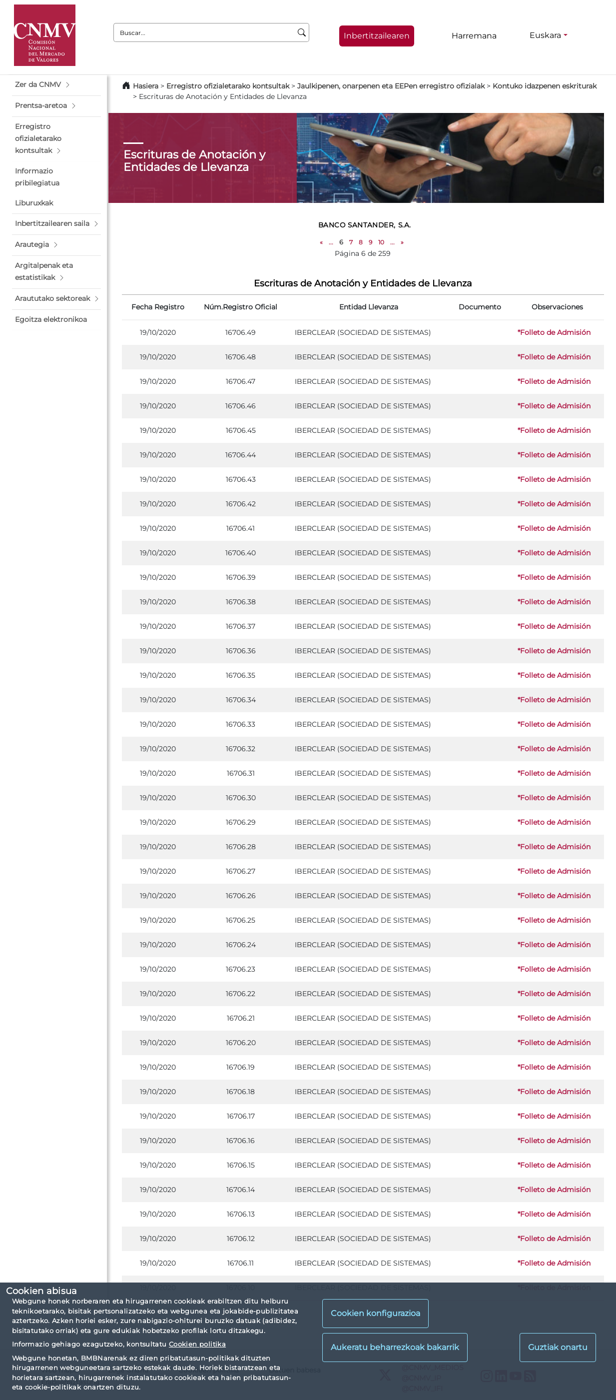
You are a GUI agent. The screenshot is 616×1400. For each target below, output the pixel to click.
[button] (56, 85)
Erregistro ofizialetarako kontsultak (227, 85)
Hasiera (145, 85)
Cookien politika (197, 1344)
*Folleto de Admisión (554, 332)
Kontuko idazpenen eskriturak (545, 85)
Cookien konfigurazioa (375, 1313)
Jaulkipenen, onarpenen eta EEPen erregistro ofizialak (391, 85)
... (331, 242)
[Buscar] (302, 32)
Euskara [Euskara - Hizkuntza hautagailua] (545, 35)
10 (381, 242)
